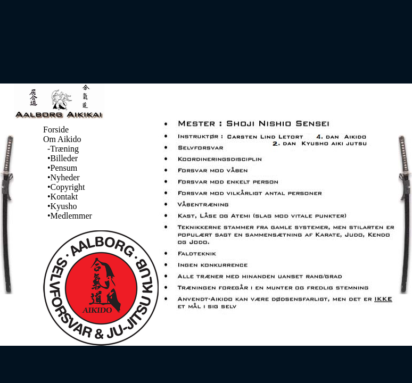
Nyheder (65, 177)
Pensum (64, 167)
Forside (56, 129)
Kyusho (64, 206)
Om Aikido (62, 139)
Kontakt (64, 196)
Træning (64, 148)
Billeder (64, 158)
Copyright (68, 187)
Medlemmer (71, 215)
